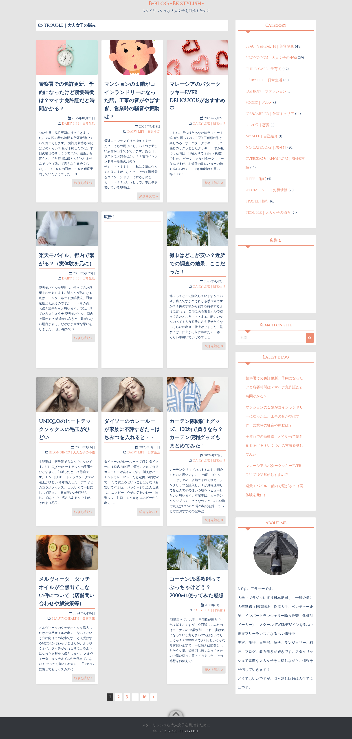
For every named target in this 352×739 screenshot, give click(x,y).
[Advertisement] (132, 291)
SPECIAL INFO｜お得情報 (266, 190)
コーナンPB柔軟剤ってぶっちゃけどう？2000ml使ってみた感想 (196, 587)
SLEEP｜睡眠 (256, 178)
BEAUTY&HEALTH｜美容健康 (73, 618)
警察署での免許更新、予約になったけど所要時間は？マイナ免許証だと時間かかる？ (274, 387)
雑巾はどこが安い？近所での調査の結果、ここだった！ (197, 263)
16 (144, 697)
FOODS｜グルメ (259, 102)
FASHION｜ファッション (266, 91)
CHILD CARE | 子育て (263, 68)
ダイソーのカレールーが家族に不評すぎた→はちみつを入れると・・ (132, 429)
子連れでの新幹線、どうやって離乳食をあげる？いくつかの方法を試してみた (274, 445)
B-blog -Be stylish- (182, 731)
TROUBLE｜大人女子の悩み (268, 212)
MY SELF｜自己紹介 (262, 136)
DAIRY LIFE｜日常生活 (78, 123)
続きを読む (83, 183)
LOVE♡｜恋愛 (257, 125)
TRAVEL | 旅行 (257, 201)
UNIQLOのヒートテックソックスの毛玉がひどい (65, 429)
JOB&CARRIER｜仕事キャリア (270, 113)
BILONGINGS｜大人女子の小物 (72, 452)
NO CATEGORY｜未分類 (266, 147)
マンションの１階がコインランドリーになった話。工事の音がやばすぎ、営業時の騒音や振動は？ (132, 100)
